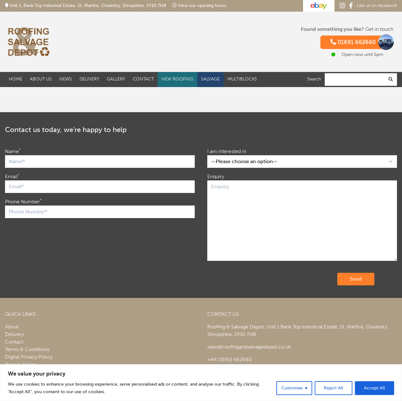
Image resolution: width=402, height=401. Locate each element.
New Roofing (177, 79)
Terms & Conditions (27, 349)
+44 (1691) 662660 (229, 359)
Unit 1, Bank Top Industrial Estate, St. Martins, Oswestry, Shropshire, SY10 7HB (86, 5)
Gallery (116, 79)
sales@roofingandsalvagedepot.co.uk (249, 347)
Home (15, 79)
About (12, 327)
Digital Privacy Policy (29, 357)
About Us (41, 79)
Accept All (374, 388)
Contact (143, 79)
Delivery (89, 79)
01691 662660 (359, 42)
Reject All (333, 388)
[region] (201, 382)
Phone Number (23, 201)
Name (13, 151)
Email (12, 176)
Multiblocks (242, 79)
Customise (292, 388)
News (65, 79)
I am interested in (226, 151)
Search (314, 79)
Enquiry (215, 176)
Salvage (210, 79)
